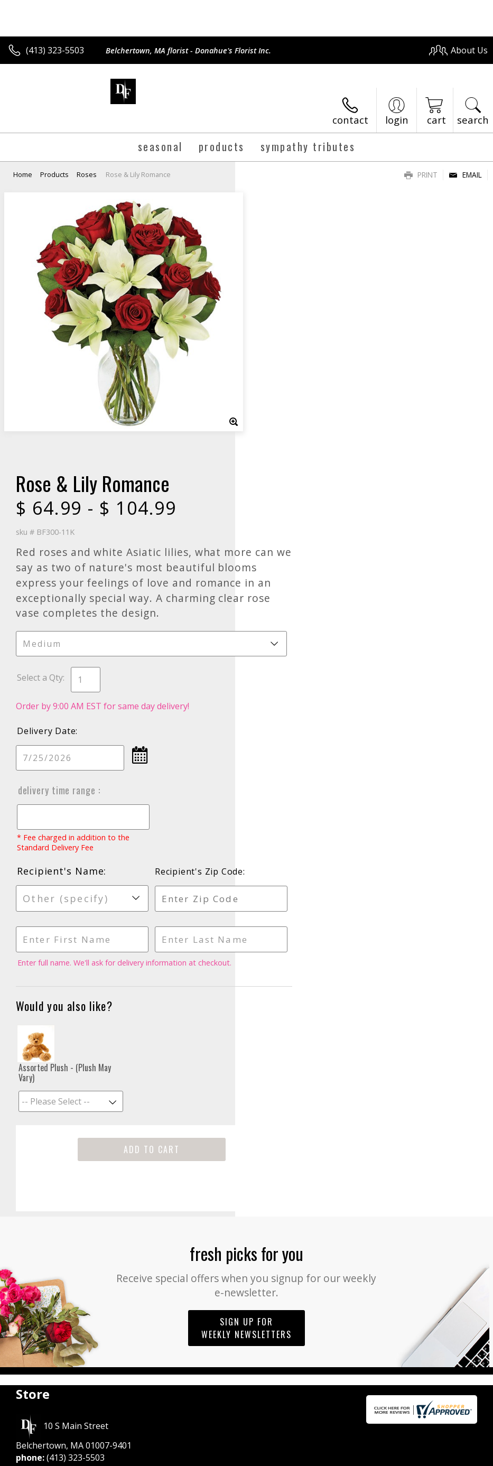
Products (54, 174)
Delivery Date (281, 465)
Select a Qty (275, 412)
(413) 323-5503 (55, 50)
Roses (87, 174)
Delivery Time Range (292, 525)
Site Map (449, 1455)
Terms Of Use (248, 1455)
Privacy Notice (309, 1455)
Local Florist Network (384, 1455)
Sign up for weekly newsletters (246, 1062)
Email (465, 175)
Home (22, 174)
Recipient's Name (295, 605)
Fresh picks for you (247, 1005)
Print (421, 175)
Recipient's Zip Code (413, 606)
